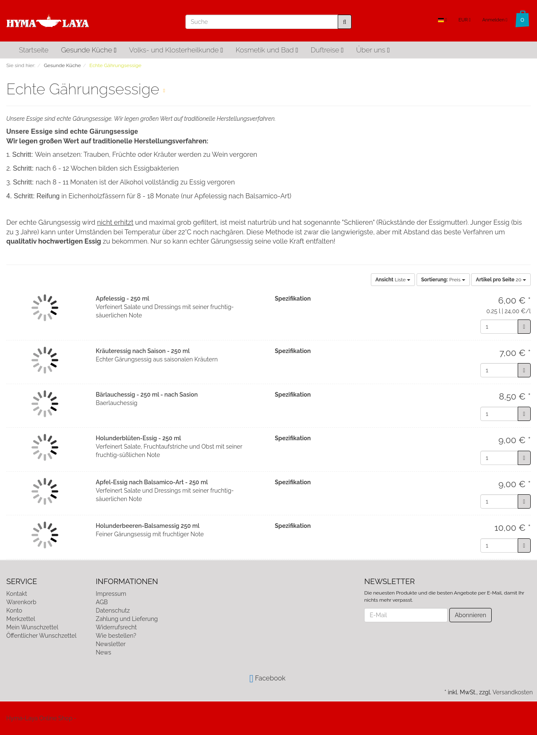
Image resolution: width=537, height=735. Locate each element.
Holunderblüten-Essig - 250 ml (138, 438)
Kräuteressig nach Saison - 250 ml (143, 351)
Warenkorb (21, 602)
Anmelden (494, 20)
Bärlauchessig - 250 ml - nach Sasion (147, 394)
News (103, 652)
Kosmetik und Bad (267, 50)
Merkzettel (20, 619)
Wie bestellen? (116, 635)
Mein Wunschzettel (32, 627)
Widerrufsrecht (116, 627)
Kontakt (16, 593)
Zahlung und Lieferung (127, 619)
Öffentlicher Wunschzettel (41, 635)
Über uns (373, 50)
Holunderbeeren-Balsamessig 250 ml (147, 525)
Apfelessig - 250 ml (122, 298)
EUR (465, 20)
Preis (443, 280)
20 (501, 280)
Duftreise (327, 50)
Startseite (33, 50)
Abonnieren (470, 615)
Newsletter (110, 644)
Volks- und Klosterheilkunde (176, 50)
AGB (101, 602)
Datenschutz (113, 610)
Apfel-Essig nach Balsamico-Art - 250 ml (152, 482)
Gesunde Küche (88, 50)
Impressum (111, 593)
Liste (392, 280)
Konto (14, 610)
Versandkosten (513, 692)
